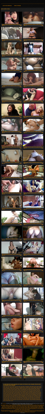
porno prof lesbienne (14, 395)
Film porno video (23, 408)
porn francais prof (30, 389)
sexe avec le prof (6, 398)
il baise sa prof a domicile (14, 388)
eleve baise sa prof (33, 386)
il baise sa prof (35, 387)
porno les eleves (17, 392)
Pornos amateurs (40, 407)
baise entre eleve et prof (7, 386)
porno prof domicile (31, 393)
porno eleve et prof (13, 391)
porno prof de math (10, 393)
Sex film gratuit (28, 408)
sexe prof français (32, 399)
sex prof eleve (25, 397)
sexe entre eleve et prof (33, 398)
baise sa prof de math (16, 386)
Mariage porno (16, 410)
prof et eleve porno (37, 396)
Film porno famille (10, 410)
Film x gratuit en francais (5, 404)
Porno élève (4, 403)
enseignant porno (22, 387)
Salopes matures (14, 406)
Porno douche (23, 405)
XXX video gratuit (18, 404)
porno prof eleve (38, 393)
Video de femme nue (34, 408)
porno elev (8, 391)
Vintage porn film (18, 408)
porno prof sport (28, 395)
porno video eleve (6, 396)
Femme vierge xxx (28, 407)
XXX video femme (28, 405)
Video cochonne (24, 404)
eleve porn (8, 387)
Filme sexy (16, 407)
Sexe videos (3, 408)
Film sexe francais (36, 410)
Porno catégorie (17, 5)
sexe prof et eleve (26, 399)
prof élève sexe (24, 396)
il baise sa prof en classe (12, 389)
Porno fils (19, 410)
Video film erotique (30, 404)
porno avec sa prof (12, 390)
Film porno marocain (12, 408)
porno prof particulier (21, 395)
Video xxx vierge (26, 406)
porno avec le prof (36, 389)
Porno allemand (8, 406)
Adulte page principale (7, 5)
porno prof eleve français (17, 394)
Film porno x (4, 406)
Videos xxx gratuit (39, 404)
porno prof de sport (17, 393)
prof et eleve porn (30, 396)
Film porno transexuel (4, 410)
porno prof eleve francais (7, 394)
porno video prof (13, 396)
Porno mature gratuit (21, 407)
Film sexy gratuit (27, 409)
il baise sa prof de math (32, 388)
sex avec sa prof (6, 397)
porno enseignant (30, 391)
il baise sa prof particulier (21, 389)
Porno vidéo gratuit (18, 405)
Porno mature (22, 406)
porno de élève (33, 390)
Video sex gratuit (12, 405)
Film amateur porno (26, 411)
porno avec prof (6, 390)
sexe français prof (13, 399)
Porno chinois (40, 408)
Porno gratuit (32, 406)
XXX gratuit (35, 404)
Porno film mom (41, 410)
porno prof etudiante (32, 394)
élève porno (12, 387)
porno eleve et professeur (21, 391)
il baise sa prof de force (23, 388)
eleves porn (17, 387)
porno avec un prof (27, 390)
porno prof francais (6, 395)
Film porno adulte (4, 411)
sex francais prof (19, 397)
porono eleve (18, 396)
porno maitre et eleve (24, 392)
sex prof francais (37, 397)
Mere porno (7, 405)
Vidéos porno (36, 406)
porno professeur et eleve (36, 395)
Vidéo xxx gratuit (6, 407)
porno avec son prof (19, 390)
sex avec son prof (13, 397)
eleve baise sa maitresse (24, 386)
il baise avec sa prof (29, 387)
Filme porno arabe (30, 410)
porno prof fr (38, 394)
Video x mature (22, 409)
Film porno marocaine (33, 411)
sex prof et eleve (31, 397)
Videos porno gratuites (34, 407)
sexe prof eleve (19, 399)
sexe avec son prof (13, 398)
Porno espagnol (12, 407)
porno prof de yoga (24, 393)
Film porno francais (35, 405)
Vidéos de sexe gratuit (12, 404)
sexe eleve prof (26, 398)
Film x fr (18, 406)
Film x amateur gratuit (10, 411)
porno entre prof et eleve (9, 392)
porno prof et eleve (25, 394)
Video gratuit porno (41, 405)
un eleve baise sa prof (9, 400)
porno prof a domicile (32, 392)
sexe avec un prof (20, 398)
